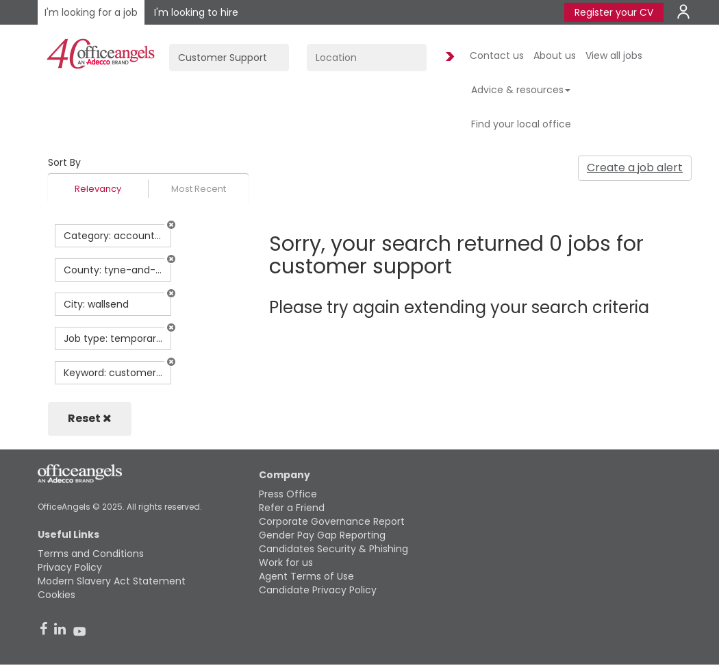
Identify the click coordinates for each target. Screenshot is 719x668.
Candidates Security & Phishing (333, 549)
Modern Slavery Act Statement (112, 581)
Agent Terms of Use (306, 576)
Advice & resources (520, 90)
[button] (171, 225)
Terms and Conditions (91, 553)
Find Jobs (448, 57)
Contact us (497, 55)
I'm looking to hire (196, 12)
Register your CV (614, 12)
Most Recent (198, 189)
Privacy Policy (70, 567)
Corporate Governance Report (332, 521)
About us (554, 55)
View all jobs (613, 55)
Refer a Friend (292, 508)
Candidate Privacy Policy (318, 590)
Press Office (288, 494)
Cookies (56, 595)
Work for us (286, 562)
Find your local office (521, 124)
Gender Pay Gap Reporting (322, 535)
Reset (90, 418)
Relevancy (98, 189)
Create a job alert (635, 167)
